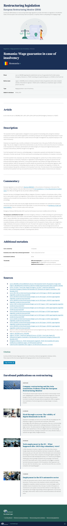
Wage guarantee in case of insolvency (20, 49)
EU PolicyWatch (8, 517)
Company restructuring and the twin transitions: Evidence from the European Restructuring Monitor (40, 388)
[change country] (15, 63)
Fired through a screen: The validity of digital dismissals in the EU (39, 415)
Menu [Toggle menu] (65, 523)
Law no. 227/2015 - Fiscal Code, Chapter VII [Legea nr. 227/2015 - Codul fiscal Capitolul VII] (32, 287)
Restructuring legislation (53, 517)
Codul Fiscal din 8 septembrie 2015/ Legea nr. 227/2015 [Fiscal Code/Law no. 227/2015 (31, 344)
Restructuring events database (37, 517)
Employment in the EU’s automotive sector (41, 477)
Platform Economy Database (21, 517)
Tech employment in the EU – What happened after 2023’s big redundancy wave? (41, 445)
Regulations (7, 49)
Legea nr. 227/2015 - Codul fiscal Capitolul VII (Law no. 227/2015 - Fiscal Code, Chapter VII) (32, 335)
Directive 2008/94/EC (29, 187)
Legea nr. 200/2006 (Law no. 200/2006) (19, 333)
